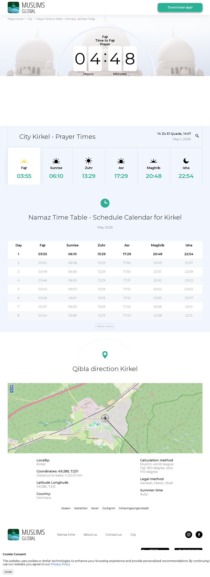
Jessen (66, 508)
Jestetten (81, 508)
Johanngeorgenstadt (134, 508)
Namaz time (66, 534)
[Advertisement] (105, 100)
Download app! (180, 7)
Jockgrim (108, 508)
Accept (8, 572)
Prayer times (15, 19)
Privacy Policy (60, 564)
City (30, 19)
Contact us (114, 534)
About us (90, 534)
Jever (95, 508)
